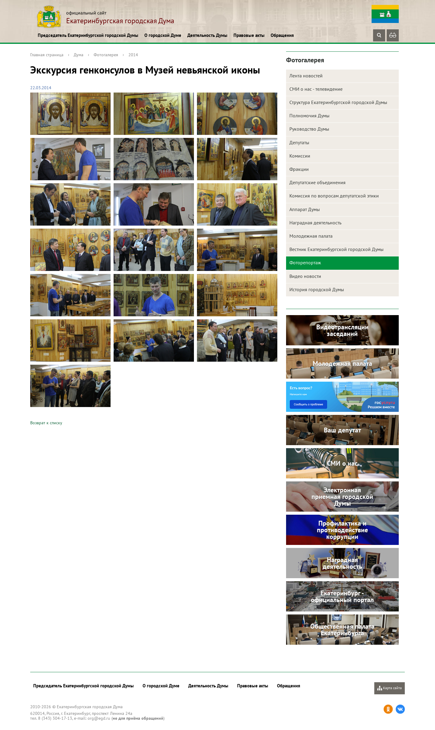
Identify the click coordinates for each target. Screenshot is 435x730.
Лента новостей (306, 76)
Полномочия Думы (309, 115)
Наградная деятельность (315, 223)
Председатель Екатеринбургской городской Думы (88, 35)
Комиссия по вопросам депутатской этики (334, 196)
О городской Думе (162, 35)
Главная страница (46, 54)
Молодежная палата (311, 236)
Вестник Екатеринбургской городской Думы (336, 249)
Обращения (282, 35)
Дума (78, 54)
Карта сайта (389, 688)
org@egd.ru (99, 718)
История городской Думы (316, 289)
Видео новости (305, 276)
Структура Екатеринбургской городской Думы (338, 102)
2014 (133, 54)
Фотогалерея (106, 54)
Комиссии (299, 156)
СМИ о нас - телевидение (316, 89)
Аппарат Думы (304, 209)
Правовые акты (249, 35)
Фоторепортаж (305, 262)
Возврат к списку (46, 422)
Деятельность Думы (207, 35)
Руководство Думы (309, 129)
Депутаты (299, 142)
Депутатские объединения (317, 182)
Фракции (299, 169)
